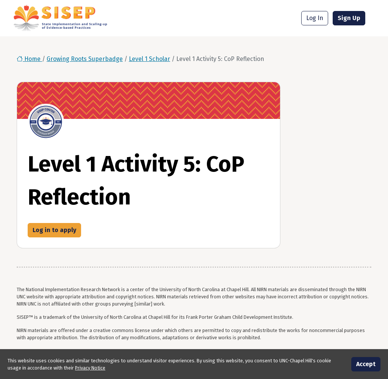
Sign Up (349, 18)
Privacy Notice (90, 368)
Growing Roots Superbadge (85, 58)
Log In (314, 18)
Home (29, 58)
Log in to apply (54, 230)
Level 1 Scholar (149, 58)
